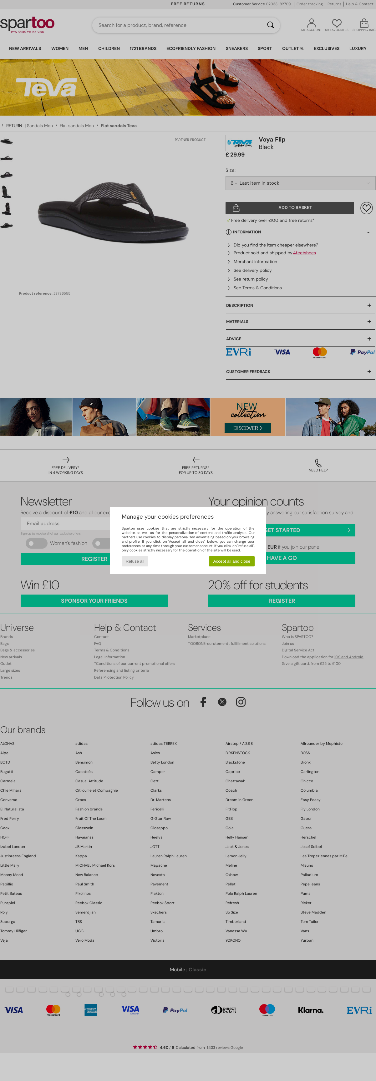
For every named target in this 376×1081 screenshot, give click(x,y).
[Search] (270, 25)
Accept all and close (232, 561)
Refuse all (135, 561)
